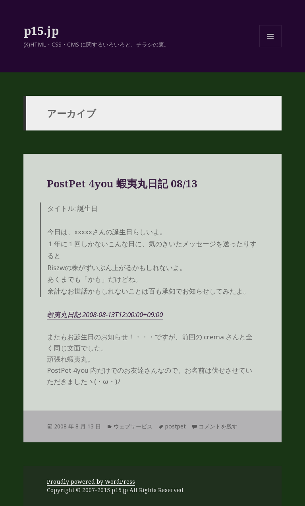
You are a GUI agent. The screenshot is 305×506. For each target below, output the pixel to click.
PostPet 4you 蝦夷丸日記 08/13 (122, 183)
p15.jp (41, 30)
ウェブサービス (133, 426)
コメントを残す (218, 426)
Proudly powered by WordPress (91, 481)
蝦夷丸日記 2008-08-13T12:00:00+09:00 (105, 314)
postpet (175, 426)
